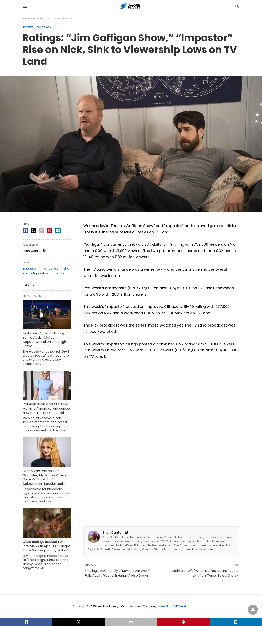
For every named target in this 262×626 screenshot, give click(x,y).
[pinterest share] (49, 230)
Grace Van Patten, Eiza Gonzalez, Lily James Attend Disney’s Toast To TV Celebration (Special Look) (45, 477)
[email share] (41, 230)
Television (46, 18)
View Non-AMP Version (174, 606)
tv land (60, 273)
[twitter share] (33, 230)
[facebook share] (25, 230)
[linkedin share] (58, 230)
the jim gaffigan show (46, 270)
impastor (29, 268)
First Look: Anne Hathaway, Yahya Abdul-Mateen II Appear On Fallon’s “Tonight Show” (45, 339)
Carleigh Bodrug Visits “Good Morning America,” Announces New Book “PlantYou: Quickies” (47, 408)
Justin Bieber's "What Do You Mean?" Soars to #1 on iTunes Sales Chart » (204, 573)
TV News (28, 27)
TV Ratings (65, 18)
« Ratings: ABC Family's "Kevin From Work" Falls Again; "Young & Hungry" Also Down (117, 573)
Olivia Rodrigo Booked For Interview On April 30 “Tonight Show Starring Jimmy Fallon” (46, 546)
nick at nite (50, 268)
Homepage (29, 18)
